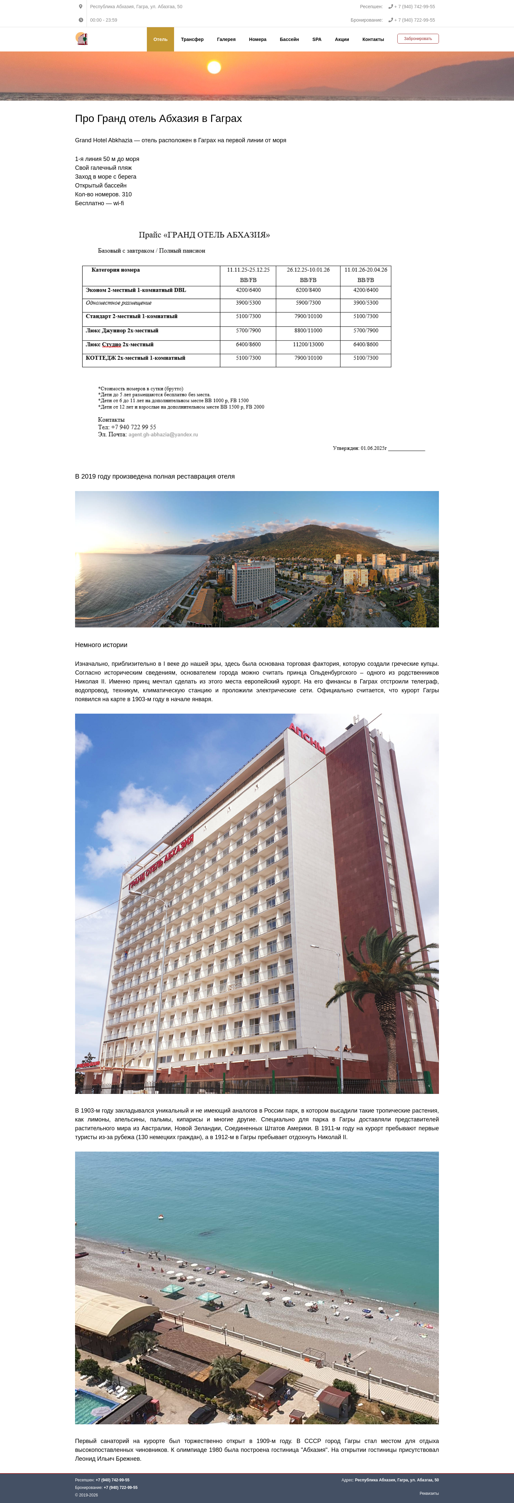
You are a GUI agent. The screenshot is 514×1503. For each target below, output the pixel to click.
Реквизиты (429, 1493)
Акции (342, 39)
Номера (258, 39)
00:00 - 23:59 (103, 20)
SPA (317, 39)
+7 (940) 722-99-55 (121, 1487)
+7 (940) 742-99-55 (112, 1480)
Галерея (226, 39)
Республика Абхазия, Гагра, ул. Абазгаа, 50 (136, 6)
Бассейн (289, 39)
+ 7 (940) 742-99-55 (411, 6)
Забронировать (418, 38)
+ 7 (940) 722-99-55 (411, 20)
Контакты (373, 39)
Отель (160, 39)
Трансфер (192, 39)
